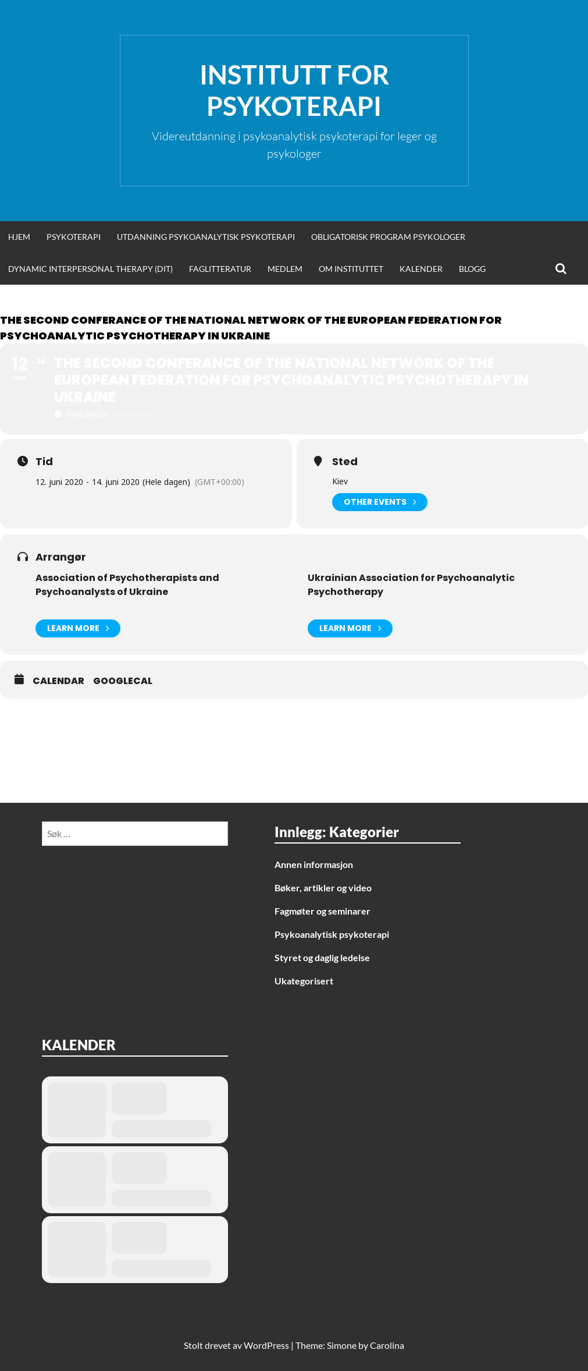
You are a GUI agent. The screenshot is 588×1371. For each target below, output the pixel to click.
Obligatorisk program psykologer (388, 237)
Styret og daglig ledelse (322, 957)
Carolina (387, 1345)
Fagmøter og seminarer (322, 910)
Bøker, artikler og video (323, 887)
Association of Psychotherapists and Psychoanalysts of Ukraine (127, 584)
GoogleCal (122, 681)
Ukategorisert (304, 980)
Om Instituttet (351, 269)
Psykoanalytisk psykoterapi (332, 934)
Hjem (19, 237)
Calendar (58, 681)
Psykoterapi (74, 237)
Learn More (78, 628)
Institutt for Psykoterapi (294, 90)
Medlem (285, 269)
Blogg (472, 269)
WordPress (266, 1345)
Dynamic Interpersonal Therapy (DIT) (90, 269)
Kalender (421, 269)
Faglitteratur (220, 269)
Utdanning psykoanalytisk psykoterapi (206, 237)
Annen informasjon (314, 864)
